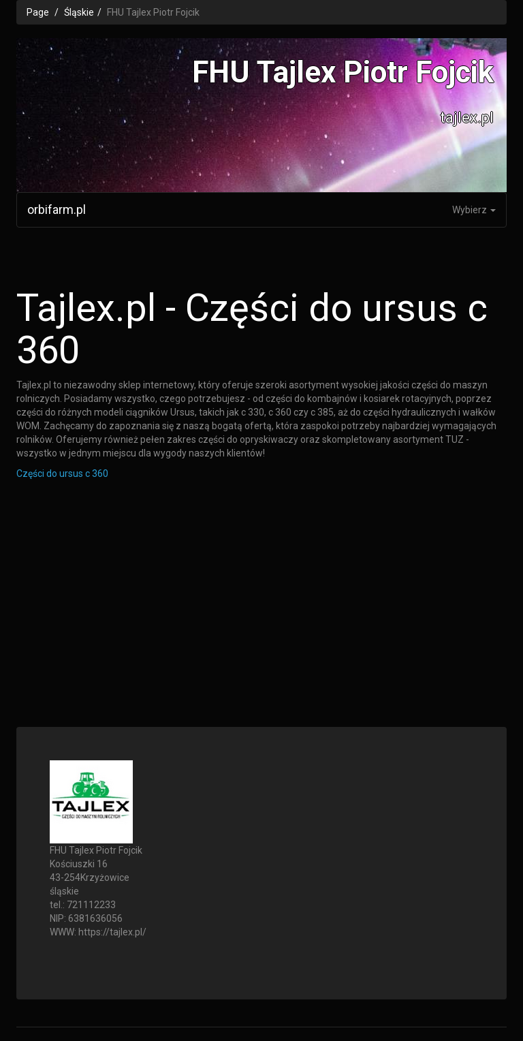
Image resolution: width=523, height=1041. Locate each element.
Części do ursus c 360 (62, 473)
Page (38, 12)
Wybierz (474, 209)
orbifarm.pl (56, 209)
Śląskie (79, 12)
